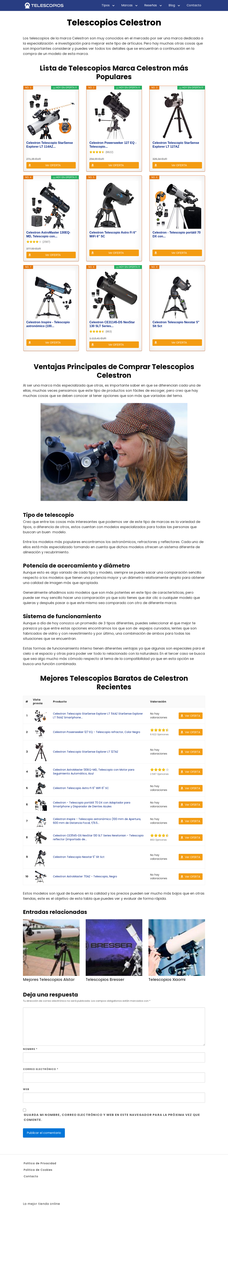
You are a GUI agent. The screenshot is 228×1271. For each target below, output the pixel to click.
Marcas (127, 5)
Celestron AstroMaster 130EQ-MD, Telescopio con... (48, 234)
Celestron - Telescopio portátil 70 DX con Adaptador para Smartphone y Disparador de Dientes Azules (91, 804)
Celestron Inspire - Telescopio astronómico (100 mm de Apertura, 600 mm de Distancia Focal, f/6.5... (97, 821)
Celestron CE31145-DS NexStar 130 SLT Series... (112, 324)
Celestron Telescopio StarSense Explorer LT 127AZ (175, 144)
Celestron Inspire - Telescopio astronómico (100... (48, 324)
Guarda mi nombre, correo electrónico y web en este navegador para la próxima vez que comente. (112, 1117)
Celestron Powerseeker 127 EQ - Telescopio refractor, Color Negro (96, 732)
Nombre (30, 1049)
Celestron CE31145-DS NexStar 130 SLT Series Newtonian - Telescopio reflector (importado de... (98, 837)
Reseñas (150, 5)
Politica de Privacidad (40, 1163)
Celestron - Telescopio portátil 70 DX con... (176, 234)
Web (26, 1089)
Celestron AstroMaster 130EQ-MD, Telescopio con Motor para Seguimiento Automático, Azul (93, 771)
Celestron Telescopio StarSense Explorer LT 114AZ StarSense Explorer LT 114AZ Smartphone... (98, 715)
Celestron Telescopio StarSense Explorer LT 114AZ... (49, 144)
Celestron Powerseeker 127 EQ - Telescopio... (112, 144)
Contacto (194, 5)
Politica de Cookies (38, 1170)
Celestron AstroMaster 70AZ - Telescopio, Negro (85, 876)
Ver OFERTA (53, 165)
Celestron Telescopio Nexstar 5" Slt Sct (175, 324)
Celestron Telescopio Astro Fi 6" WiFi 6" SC (112, 234)
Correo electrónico (40, 1069)
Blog (172, 5)
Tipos (106, 5)
